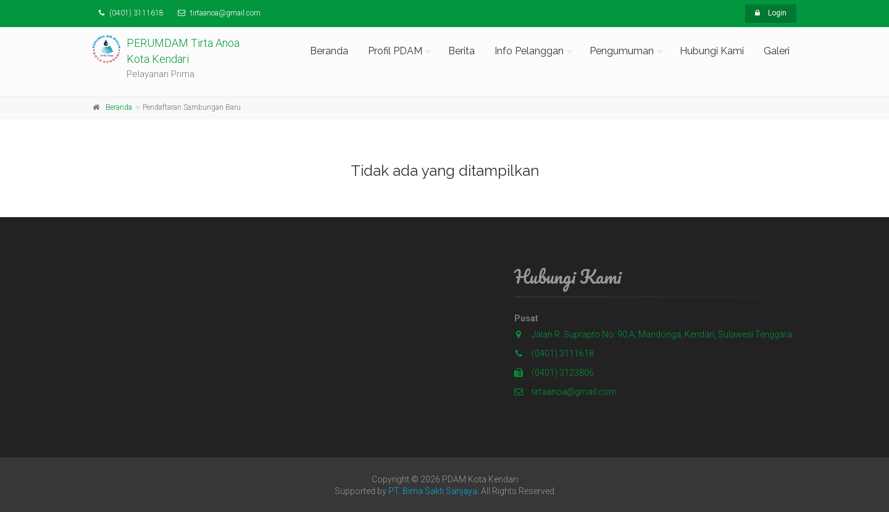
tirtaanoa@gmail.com (565, 392)
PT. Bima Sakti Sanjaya (432, 491)
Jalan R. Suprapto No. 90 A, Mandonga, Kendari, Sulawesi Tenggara (662, 334)
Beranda (329, 51)
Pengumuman (622, 51)
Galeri (777, 51)
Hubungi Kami (712, 51)
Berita (461, 51)
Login (771, 13)
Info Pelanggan (529, 51)
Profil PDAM (395, 51)
